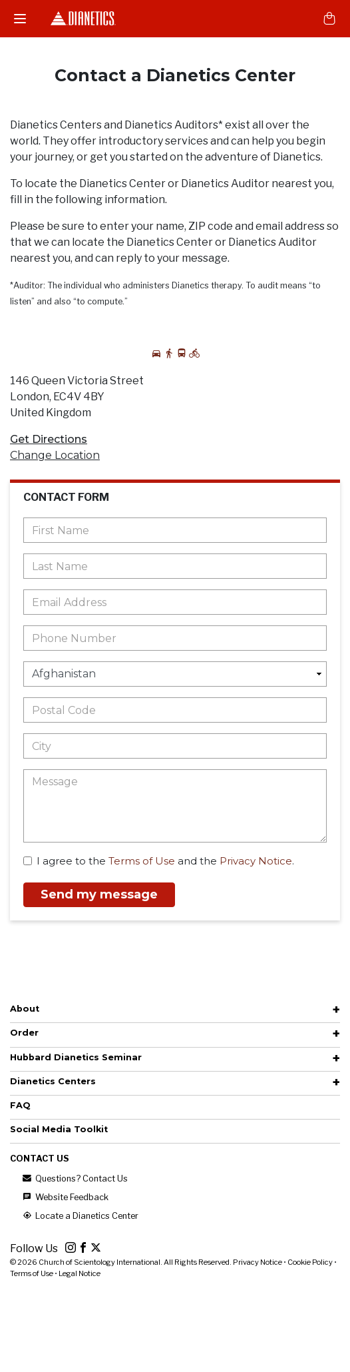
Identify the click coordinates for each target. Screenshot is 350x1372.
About (24, 1009)
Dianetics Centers (53, 1081)
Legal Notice (79, 1273)
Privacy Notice (256, 861)
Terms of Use (141, 861)
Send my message (99, 894)
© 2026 (121, 1262)
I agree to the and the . (158, 861)
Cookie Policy (310, 1262)
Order (24, 1033)
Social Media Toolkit (59, 1129)
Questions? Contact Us (74, 1179)
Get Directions (48, 439)
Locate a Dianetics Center (79, 1216)
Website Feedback (64, 1197)
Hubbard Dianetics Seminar (76, 1057)
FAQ (20, 1105)
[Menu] (20, 18)
